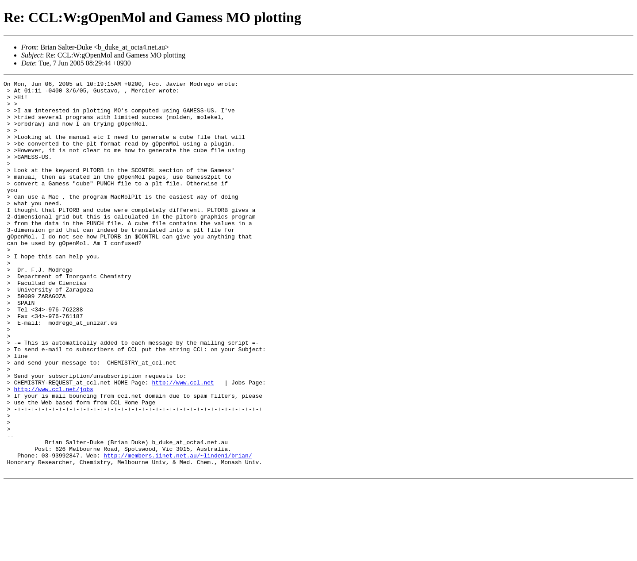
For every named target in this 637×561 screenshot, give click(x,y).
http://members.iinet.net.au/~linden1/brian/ (178, 531)
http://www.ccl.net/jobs (53, 451)
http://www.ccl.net (183, 443)
